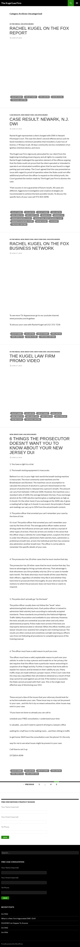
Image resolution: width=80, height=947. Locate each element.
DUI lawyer (30, 212)
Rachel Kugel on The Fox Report (39, 30)
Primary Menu (77, 3)
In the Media (15, 24)
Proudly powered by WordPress (12, 944)
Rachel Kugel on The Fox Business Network (39, 246)
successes (54, 221)
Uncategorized (27, 24)
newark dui (46, 215)
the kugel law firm (19, 100)
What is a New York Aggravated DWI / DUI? (18, 918)
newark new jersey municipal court (48, 218)
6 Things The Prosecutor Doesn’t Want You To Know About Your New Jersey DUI (40, 445)
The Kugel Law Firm (11, 3)
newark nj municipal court (22, 221)
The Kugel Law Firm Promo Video (32, 358)
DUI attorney (17, 97)
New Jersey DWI (27, 115)
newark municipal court (21, 218)
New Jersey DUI (17, 215)
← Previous (28, 784)
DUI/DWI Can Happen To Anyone (14, 923)
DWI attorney (31, 97)
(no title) (4, 914)
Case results (15, 115)
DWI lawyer (44, 97)
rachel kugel (57, 97)
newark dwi (58, 215)
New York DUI (47, 416)
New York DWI (40, 239)
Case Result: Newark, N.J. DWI (39, 121)
